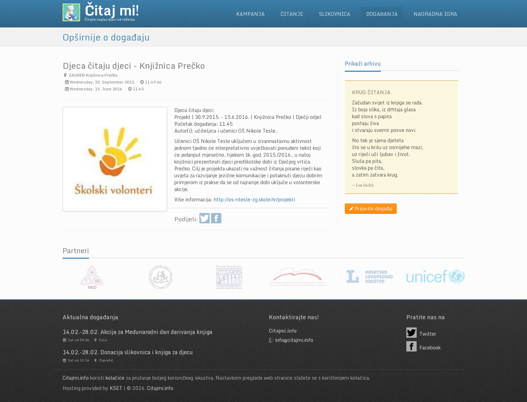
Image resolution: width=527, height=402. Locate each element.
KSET (116, 388)
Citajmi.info (76, 378)
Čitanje (292, 14)
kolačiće (115, 378)
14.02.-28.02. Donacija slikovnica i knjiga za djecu (128, 352)
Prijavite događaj (370, 208)
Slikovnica (334, 14)
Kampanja (250, 14)
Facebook (423, 346)
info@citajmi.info (294, 340)
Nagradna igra (435, 14)
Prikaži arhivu (363, 63)
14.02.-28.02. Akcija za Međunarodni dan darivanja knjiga (137, 331)
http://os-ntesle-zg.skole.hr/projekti (254, 199)
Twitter (421, 332)
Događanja (382, 14)
